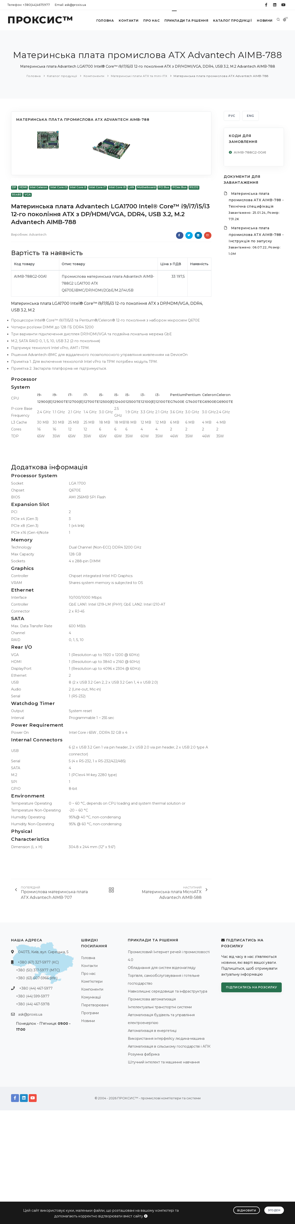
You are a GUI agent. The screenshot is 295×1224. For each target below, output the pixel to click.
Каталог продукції (232, 20)
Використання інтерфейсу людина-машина (166, 1038)
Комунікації (91, 997)
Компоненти (94, 76)
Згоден (274, 1210)
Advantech (37, 234)
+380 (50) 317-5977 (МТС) (38, 970)
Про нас (151, 20)
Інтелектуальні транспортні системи (160, 1007)
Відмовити (246, 1210)
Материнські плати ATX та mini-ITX (139, 76)
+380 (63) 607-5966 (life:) (37, 978)
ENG (250, 116)
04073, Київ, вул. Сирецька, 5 (43, 952)
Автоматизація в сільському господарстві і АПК (169, 1046)
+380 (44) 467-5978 (33, 1004)
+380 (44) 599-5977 (32, 996)
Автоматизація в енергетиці (152, 1030)
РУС (231, 116)
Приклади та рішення (186, 20)
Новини (264, 20)
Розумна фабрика (144, 1054)
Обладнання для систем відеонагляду (162, 967)
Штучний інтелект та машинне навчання (164, 1062)
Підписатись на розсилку (251, 987)
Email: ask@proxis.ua (70, 5)
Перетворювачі (94, 1005)
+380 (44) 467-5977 (36, 988)
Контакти (127, 20)
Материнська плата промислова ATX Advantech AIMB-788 (221, 76)
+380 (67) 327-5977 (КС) (38, 962)
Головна (103, 20)
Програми (90, 1013)
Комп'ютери (92, 981)
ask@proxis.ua (30, 1014)
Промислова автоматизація (152, 999)
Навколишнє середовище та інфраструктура (167, 991)
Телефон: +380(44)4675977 (28, 5)
